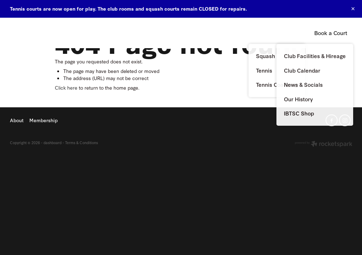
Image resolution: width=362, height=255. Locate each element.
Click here (66, 87)
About (186, 32)
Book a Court (330, 32)
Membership (221, 32)
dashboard (52, 142)
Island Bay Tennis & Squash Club (40, 33)
